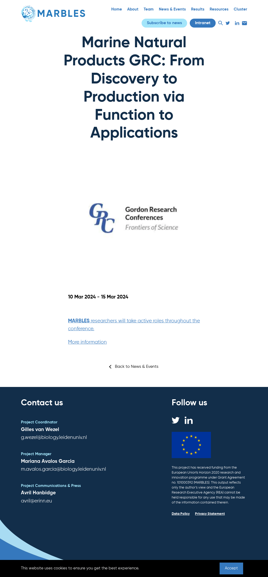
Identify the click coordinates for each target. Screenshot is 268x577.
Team (149, 9)
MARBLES (79, 320)
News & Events (172, 9)
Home (116, 9)
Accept (231, 568)
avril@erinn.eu (36, 501)
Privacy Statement (210, 514)
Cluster (240, 9)
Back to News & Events (136, 367)
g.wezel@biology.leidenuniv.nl (54, 437)
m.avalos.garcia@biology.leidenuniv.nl (63, 469)
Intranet (202, 23)
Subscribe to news (164, 23)
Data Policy (181, 514)
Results (197, 9)
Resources (219, 9)
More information (87, 342)
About (132, 9)
